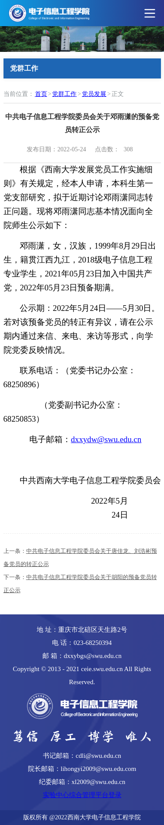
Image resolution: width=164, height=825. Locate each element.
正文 (118, 94)
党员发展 (94, 94)
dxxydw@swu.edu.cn (106, 439)
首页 (41, 94)
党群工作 (64, 94)
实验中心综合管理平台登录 (82, 794)
